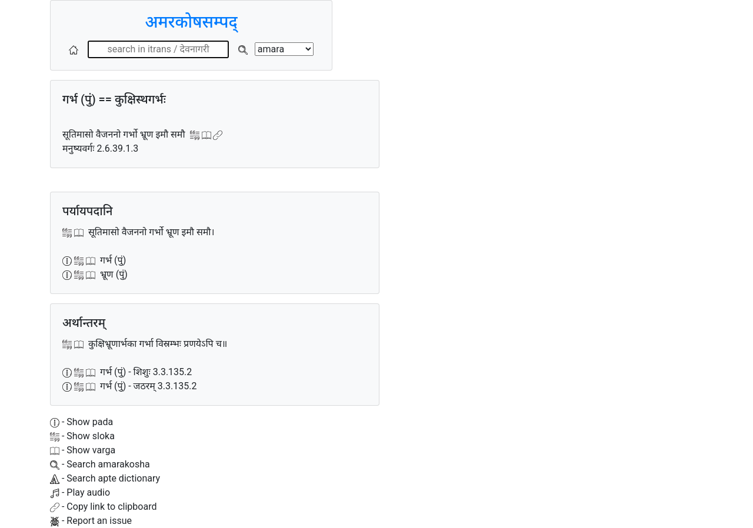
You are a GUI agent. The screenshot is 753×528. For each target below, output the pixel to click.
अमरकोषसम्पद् (191, 22)
